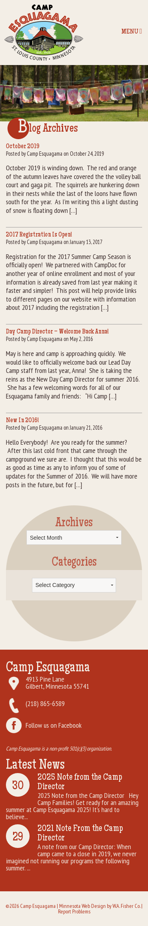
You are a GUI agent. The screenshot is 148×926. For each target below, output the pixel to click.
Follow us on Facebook (54, 725)
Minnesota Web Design (82, 905)
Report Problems (74, 911)
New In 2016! (22, 420)
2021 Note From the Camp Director (80, 833)
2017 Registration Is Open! (39, 234)
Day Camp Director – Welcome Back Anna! (57, 331)
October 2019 (22, 146)
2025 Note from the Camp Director (79, 782)
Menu (131, 31)
